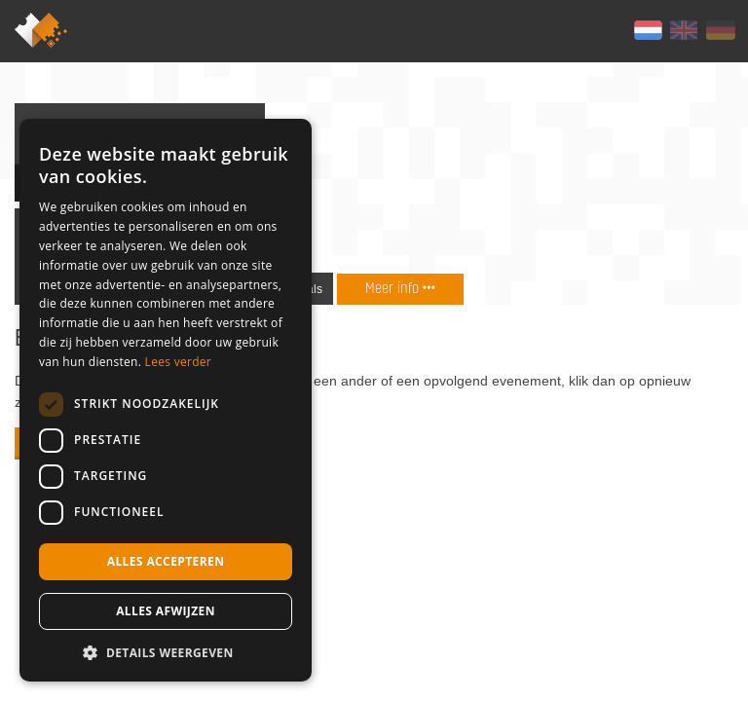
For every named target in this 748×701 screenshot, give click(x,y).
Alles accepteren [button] (166, 561)
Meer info (400, 287)
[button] (165, 652)
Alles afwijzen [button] (165, 611)
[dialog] (165, 400)
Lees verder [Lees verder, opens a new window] (178, 361)
